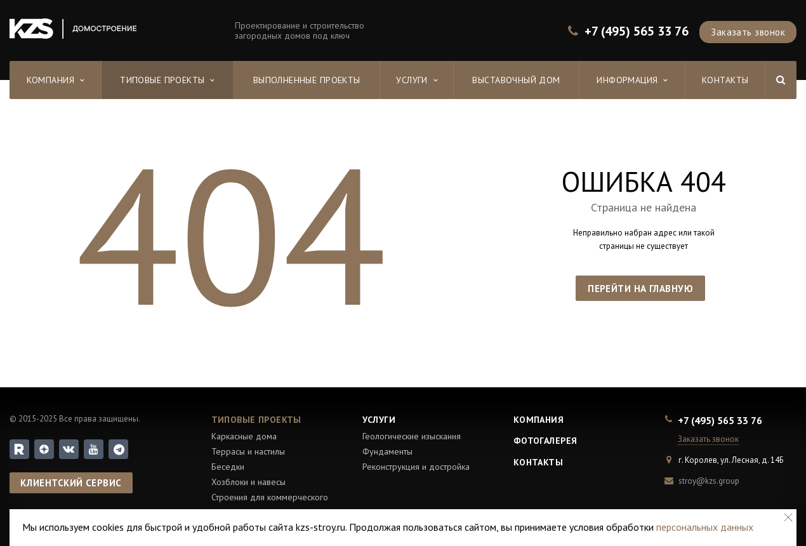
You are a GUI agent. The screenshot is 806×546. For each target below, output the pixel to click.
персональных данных (704, 527)
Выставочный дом (516, 80)
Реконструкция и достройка (416, 466)
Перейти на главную (640, 289)
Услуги (416, 80)
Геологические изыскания (411, 436)
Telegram (119, 449)
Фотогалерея (545, 440)
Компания (55, 80)
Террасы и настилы (248, 451)
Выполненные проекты (306, 80)
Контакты (725, 80)
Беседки (227, 466)
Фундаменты (387, 451)
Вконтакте (68, 448)
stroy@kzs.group (708, 481)
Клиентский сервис (71, 483)
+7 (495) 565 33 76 (637, 31)
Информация (632, 80)
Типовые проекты (167, 80)
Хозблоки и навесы (248, 482)
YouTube (93, 449)
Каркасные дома (244, 436)
